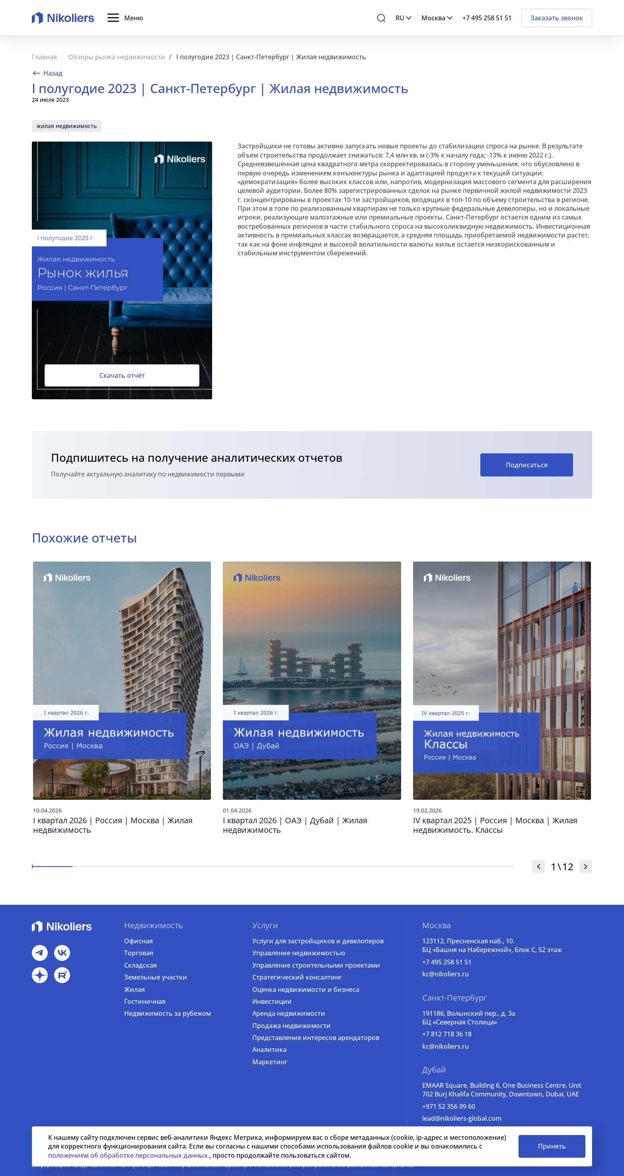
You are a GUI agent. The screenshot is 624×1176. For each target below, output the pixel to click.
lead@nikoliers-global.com (461, 1118)
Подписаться (527, 465)
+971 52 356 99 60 (448, 1106)
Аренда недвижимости (288, 1013)
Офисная (138, 941)
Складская (140, 965)
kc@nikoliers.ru (445, 974)
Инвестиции (272, 1001)
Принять (552, 1146)
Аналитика (269, 1049)
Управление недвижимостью (298, 953)
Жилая (134, 989)
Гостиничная (145, 1001)
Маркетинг (269, 1061)
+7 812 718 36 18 (447, 1034)
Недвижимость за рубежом (167, 1013)
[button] (125, 18)
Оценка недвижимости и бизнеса (305, 989)
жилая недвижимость (67, 126)
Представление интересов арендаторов (315, 1037)
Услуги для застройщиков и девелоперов (318, 941)
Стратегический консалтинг (297, 977)
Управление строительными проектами (316, 965)
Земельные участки (155, 977)
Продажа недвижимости (291, 1025)
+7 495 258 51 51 (447, 962)
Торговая (138, 953)
